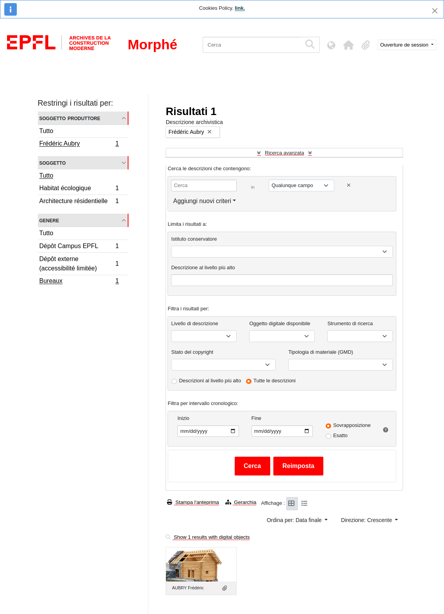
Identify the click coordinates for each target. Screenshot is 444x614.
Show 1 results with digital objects (208, 537)
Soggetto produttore (69, 118)
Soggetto (52, 162)
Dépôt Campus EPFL (79, 247)
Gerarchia (241, 502)
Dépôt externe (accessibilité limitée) (79, 264)
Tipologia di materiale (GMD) (320, 352)
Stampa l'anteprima (193, 502)
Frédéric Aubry (79, 144)
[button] (348, 45)
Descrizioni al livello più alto (210, 381)
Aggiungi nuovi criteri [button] (202, 201)
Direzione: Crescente (367, 520)
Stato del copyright (192, 352)
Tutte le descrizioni (274, 381)
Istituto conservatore (194, 239)
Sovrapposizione (352, 425)
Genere (49, 220)
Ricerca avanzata (284, 153)
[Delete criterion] (349, 185)
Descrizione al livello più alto (203, 267)
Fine (256, 418)
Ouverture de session (405, 45)
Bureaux (79, 281)
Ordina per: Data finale (295, 520)
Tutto (46, 131)
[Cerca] (252, 45)
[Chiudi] (435, 10)
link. (240, 8)
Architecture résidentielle (79, 201)
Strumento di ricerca (350, 323)
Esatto (340, 435)
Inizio (183, 418)
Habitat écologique (79, 189)
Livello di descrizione (194, 323)
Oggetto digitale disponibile (279, 323)
